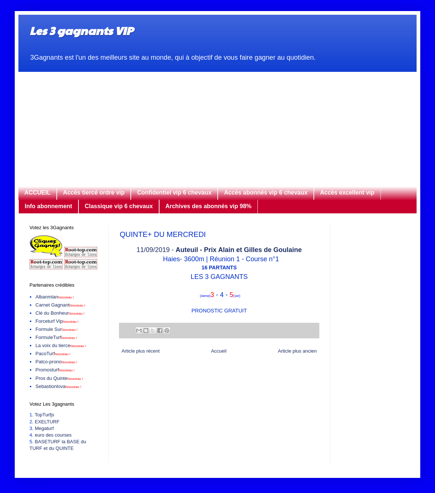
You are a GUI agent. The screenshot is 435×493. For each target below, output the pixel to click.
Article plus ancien (297, 351)
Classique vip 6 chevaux (119, 206)
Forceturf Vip (56, 321)
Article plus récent (140, 351)
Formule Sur (56, 329)
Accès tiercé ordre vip (93, 192)
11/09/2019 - (219, 250)
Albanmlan (54, 297)
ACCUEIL (37, 192)
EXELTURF (47, 421)
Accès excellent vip (347, 192)
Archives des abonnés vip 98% (208, 206)
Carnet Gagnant (60, 305)
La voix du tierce (60, 345)
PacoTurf (52, 353)
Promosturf (54, 370)
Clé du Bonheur (59, 313)
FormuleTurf (56, 337)
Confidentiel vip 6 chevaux (174, 192)
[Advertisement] (217, 123)
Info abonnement (48, 206)
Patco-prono (56, 361)
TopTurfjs (44, 414)
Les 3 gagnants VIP (81, 30)
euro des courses (53, 435)
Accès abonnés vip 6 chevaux (266, 192)
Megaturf (44, 428)
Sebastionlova (58, 386)
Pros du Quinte (59, 378)
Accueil (219, 351)
